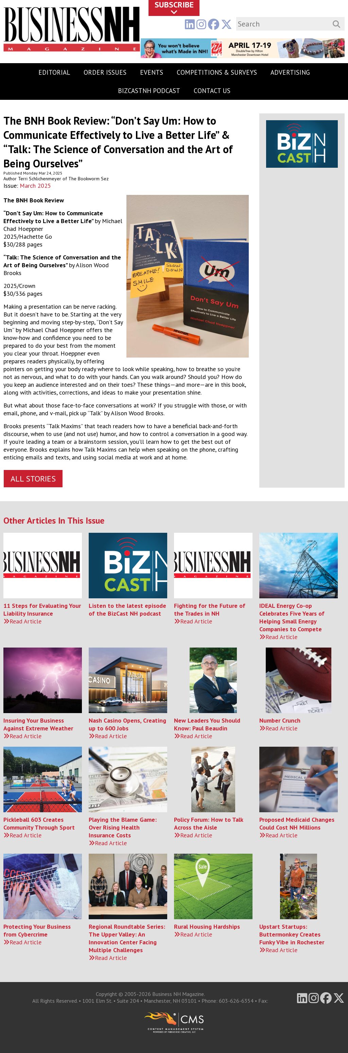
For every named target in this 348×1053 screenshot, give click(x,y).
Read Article (22, 621)
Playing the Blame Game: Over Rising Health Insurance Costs (123, 827)
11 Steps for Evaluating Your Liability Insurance (42, 609)
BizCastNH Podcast (149, 91)
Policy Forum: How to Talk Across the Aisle (208, 823)
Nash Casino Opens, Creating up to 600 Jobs (127, 724)
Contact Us (212, 91)
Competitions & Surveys (217, 72)
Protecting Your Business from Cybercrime (37, 930)
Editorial (54, 72)
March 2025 (35, 185)
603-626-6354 (236, 1000)
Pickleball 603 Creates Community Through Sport (39, 823)
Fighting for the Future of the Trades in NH (209, 609)
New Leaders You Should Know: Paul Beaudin (207, 724)
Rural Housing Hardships (207, 926)
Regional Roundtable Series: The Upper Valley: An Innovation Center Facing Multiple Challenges (127, 938)
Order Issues (105, 72)
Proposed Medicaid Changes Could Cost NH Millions (296, 823)
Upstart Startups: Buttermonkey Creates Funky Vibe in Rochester (291, 934)
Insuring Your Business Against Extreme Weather (38, 724)
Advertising (290, 72)
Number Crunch (279, 720)
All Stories (33, 478)
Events (151, 72)
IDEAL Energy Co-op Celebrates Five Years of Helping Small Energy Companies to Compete (292, 617)
